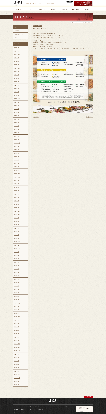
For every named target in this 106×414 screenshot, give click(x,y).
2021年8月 (16, 149)
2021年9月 (16, 146)
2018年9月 (16, 252)
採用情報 (16, 409)
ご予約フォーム (31, 409)
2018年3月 (16, 269)
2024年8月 (16, 75)
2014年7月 (16, 357)
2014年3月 (16, 367)
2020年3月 (16, 201)
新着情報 (16, 31)
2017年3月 (16, 299)
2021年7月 (16, 153)
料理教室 (50, 407)
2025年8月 (16, 61)
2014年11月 (17, 347)
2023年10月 (17, 102)
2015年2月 (16, 337)
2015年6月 (16, 323)
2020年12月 (17, 170)
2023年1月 (16, 115)
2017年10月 (17, 279)
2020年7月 (16, 187)
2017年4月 (16, 296)
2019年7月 (16, 221)
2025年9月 (16, 58)
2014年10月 (17, 350)
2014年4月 (16, 364)
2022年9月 (16, 122)
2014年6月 (16, 361)
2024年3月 (16, 88)
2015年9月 (16, 320)
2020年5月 (16, 194)
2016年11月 (17, 303)
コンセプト (29, 407)
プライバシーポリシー (51, 409)
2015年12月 (17, 313)
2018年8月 (16, 255)
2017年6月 (16, 289)
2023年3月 (16, 112)
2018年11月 (17, 245)
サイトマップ (62, 409)
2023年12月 (17, 98)
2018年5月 (16, 262)
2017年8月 (16, 286)
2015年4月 (16, 330)
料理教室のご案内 (19, 35)
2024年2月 (16, 92)
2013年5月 (16, 384)
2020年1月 (16, 207)
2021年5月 (16, 156)
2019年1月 (16, 238)
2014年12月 (17, 344)
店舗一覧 (37, 407)
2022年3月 (16, 136)
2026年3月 (16, 51)
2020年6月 (16, 190)
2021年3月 (16, 160)
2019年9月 (16, 218)
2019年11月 (17, 214)
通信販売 (23, 409)
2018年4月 (16, 265)
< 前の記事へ (36, 117)
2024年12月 (17, 68)
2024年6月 (16, 81)
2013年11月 (17, 378)
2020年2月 (16, 204)
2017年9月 (16, 282)
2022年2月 (16, 139)
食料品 (43, 407)
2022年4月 (16, 132)
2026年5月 (16, 47)
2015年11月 (17, 316)
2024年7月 (16, 78)
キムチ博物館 (57, 407)
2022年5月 (16, 129)
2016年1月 (16, 310)
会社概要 (65, 407)
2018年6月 (16, 258)
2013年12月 (17, 374)
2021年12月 (17, 143)
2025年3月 (16, 64)
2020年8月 (16, 184)
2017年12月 (17, 275)
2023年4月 (16, 109)
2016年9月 (16, 306)
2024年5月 (16, 85)
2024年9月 (16, 71)
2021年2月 (16, 163)
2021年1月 (16, 167)
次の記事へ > (89, 117)
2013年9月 (16, 381)
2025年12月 (17, 54)
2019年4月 (16, 228)
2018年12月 (17, 241)
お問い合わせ (41, 409)
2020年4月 (16, 197)
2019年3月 (16, 231)
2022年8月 (16, 126)
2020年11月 (17, 173)
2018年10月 (17, 248)
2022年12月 (17, 119)
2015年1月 (16, 340)
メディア (16, 38)
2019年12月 (17, 211)
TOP (72, 22)
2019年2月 (16, 235)
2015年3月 (16, 333)
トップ (15, 407)
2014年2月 (16, 371)
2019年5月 (16, 224)
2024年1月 (16, 95)
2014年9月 (16, 354)
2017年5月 (16, 292)
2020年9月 (16, 180)
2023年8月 (16, 105)
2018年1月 (16, 272)
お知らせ (77, 22)
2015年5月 (16, 327)
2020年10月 (17, 177)
